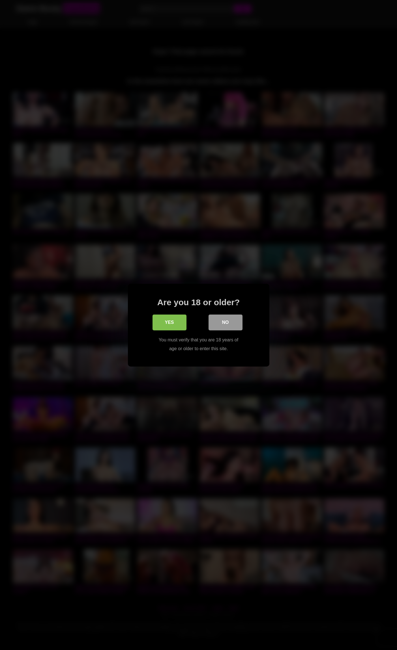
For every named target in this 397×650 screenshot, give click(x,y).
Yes (169, 322)
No (225, 322)
